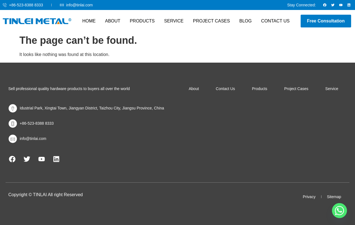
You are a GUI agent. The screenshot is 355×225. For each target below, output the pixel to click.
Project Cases (210, 21)
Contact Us (272, 21)
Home (92, 21)
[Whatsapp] (339, 210)
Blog (243, 21)
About (115, 21)
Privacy (309, 197)
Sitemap (334, 197)
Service (174, 21)
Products (143, 21)
